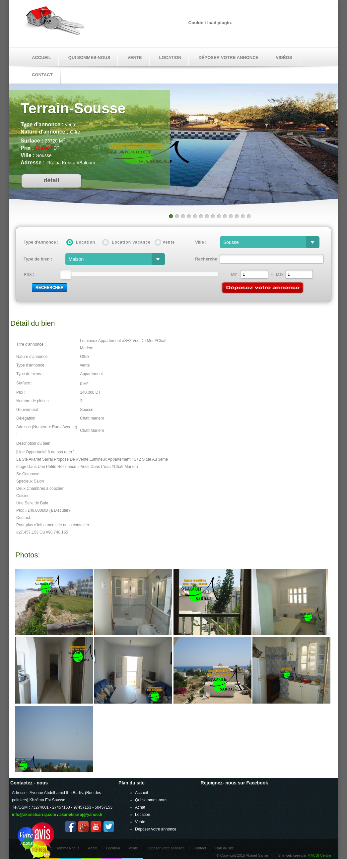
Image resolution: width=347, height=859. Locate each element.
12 (236, 216)
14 (248, 216)
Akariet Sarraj (54, 22)
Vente (134, 57)
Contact (199, 848)
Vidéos (284, 57)
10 (224, 216)
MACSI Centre (319, 855)
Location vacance (131, 242)
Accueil (41, 57)
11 (230, 216)
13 (242, 216)
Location (170, 57)
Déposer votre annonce (228, 57)
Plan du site (224, 848)
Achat (140, 807)
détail (51, 180)
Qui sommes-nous (89, 57)
